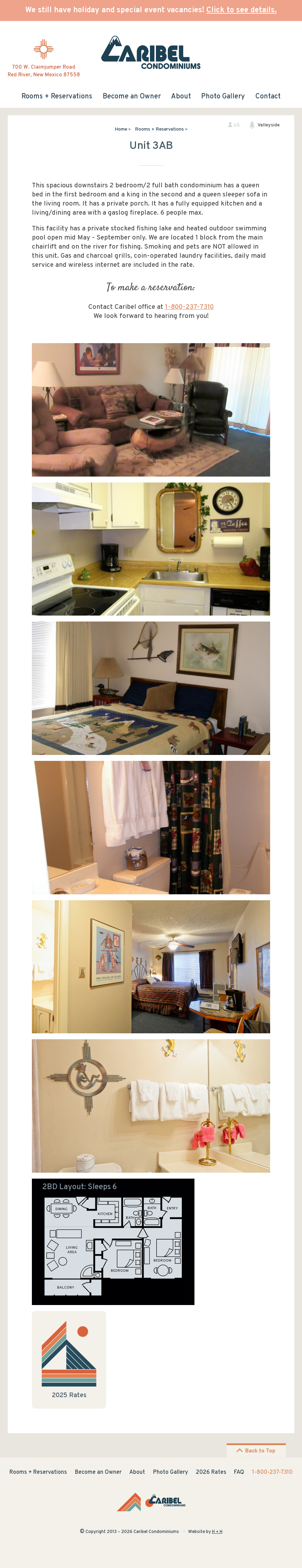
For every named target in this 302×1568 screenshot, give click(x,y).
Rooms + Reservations (56, 96)
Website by (205, 1532)
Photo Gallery (223, 96)
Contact (268, 96)
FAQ (239, 1472)
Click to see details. (241, 10)
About (181, 96)
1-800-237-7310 (189, 307)
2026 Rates (211, 1472)
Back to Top (255, 1451)
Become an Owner (132, 96)
